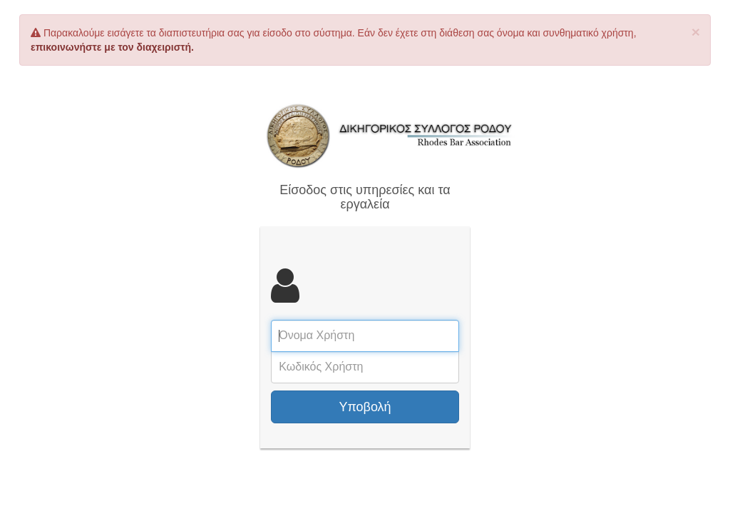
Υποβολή (365, 407)
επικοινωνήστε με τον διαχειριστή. (112, 47)
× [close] (696, 31)
